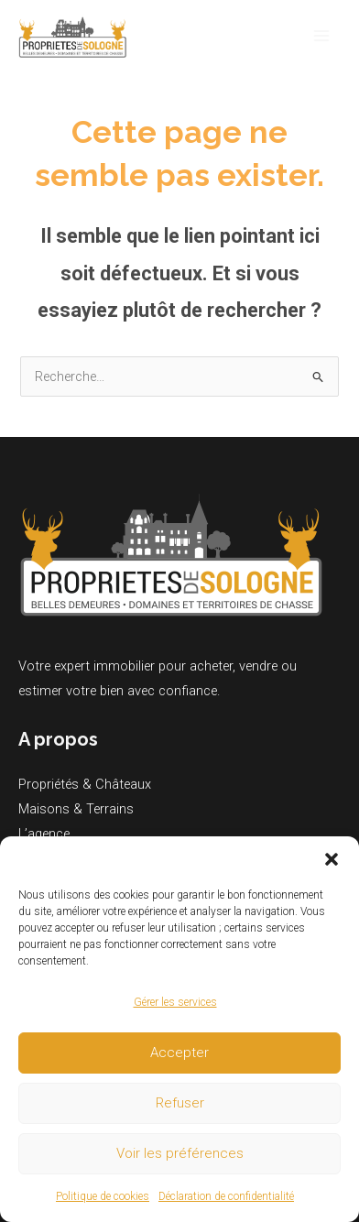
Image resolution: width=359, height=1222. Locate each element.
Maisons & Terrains (76, 809)
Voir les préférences (180, 1153)
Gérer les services (175, 1002)
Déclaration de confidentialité (226, 1196)
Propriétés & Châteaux (84, 784)
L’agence (44, 833)
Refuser (180, 1103)
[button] (331, 859)
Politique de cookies (102, 1196)
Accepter (179, 1052)
